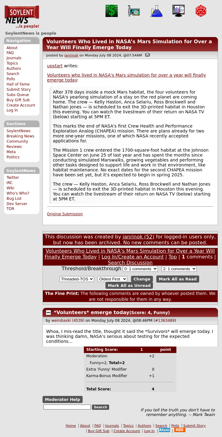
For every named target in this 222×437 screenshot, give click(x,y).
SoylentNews (21, 17)
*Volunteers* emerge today (92, 312)
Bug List (14, 198)
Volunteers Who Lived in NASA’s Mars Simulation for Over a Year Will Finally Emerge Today (129, 44)
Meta (11, 152)
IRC (9, 183)
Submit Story (18, 89)
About (12, 48)
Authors (13, 68)
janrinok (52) (138, 237)
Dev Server (16, 204)
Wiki (10, 188)
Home (71, 426)
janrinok (71, 55)
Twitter (12, 177)
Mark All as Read (178, 279)
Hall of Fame (18, 84)
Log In (12, 110)
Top (173, 257)
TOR (10, 209)
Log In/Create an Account (132, 257)
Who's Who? (17, 193)
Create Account (20, 105)
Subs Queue (17, 95)
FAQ (10, 53)
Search (12, 74)
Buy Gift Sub (18, 100)
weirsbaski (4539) (67, 320)
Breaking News (20, 136)
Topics (12, 63)
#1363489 (165, 320)
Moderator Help (62, 399)
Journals (13, 58)
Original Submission (65, 214)
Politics (12, 157)
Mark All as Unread (129, 285)
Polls (10, 79)
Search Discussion (130, 263)
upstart (55, 65)
